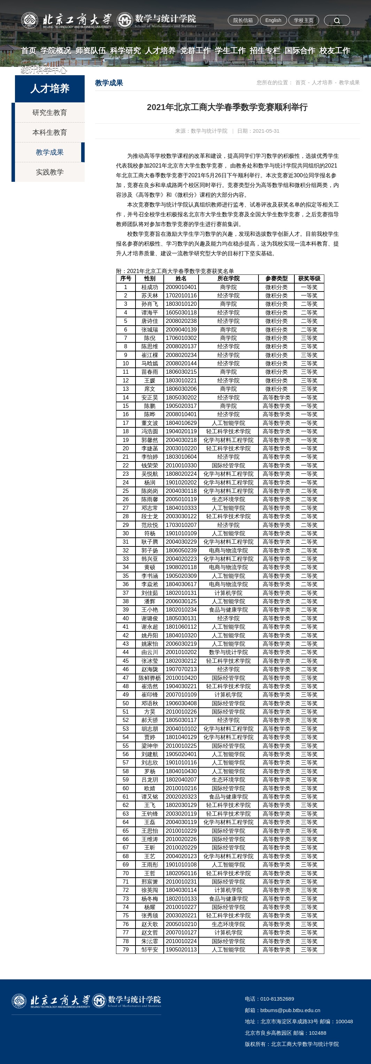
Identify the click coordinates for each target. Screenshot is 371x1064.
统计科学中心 (44, 69)
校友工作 (334, 50)
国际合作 (300, 50)
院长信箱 (243, 20)
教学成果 (50, 152)
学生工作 (230, 50)
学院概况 (55, 50)
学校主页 (304, 20)
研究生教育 (49, 112)
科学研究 (125, 50)
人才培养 (160, 50)
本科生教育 (49, 132)
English (273, 20)
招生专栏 (265, 50)
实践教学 (50, 172)
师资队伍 (90, 50)
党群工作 (195, 50)
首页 (28, 50)
